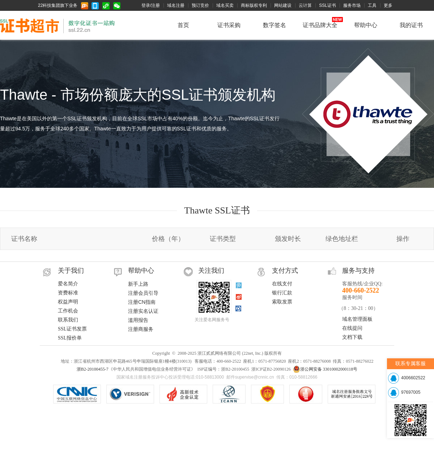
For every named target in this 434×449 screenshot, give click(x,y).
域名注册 (175, 5)
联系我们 (68, 320)
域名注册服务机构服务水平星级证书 (305, 394)
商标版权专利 (254, 5)
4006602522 (413, 377)
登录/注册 (150, 5)
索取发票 (282, 302)
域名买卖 (225, 5)
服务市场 (352, 5)
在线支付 (282, 283)
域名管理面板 (357, 319)
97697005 (410, 392)
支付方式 (285, 270)
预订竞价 (200, 5)
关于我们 (71, 270)
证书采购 (229, 25)
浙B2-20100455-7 (93, 369)
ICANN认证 (229, 394)
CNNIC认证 (77, 394)
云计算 (305, 5)
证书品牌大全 (320, 25)
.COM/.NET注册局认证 (130, 394)
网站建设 (283, 5)
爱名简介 (68, 283)
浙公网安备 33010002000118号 (325, 369)
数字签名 (274, 25)
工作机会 (68, 311)
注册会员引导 (143, 293)
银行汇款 (282, 292)
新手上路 (138, 284)
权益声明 (68, 302)
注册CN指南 (142, 302)
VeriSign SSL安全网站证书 (183, 394)
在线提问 (352, 328)
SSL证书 (327, 5)
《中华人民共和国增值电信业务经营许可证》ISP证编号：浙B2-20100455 (267, 394)
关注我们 (211, 270)
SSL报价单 (70, 338)
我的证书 (411, 25)
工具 (372, 5)
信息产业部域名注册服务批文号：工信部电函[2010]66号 (351, 394)
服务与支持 (358, 270)
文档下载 (352, 337)
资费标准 (68, 292)
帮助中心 (365, 25)
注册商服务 (140, 329)
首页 (183, 25)
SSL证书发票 (72, 329)
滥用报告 (138, 320)
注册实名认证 (143, 311)
